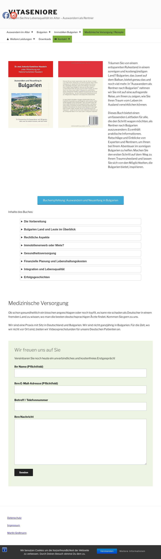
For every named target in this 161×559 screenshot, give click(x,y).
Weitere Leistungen (22, 39)
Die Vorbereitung (35, 221)
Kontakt (64, 39)
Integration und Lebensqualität (44, 269)
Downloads (45, 39)
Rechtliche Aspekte (36, 237)
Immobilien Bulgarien (67, 32)
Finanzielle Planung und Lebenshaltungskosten (55, 261)
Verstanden (107, 551)
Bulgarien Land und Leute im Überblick (50, 229)
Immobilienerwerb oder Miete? (44, 245)
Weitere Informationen (132, 551)
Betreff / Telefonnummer (80, 404)
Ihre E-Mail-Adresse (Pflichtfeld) (80, 388)
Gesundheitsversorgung (40, 253)
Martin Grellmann (17, 532)
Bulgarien (44, 32)
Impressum (13, 525)
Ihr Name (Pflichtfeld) (80, 371)
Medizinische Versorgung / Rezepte (104, 32)
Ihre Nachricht (80, 440)
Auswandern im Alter (20, 32)
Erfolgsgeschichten (37, 277)
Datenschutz (14, 517)
